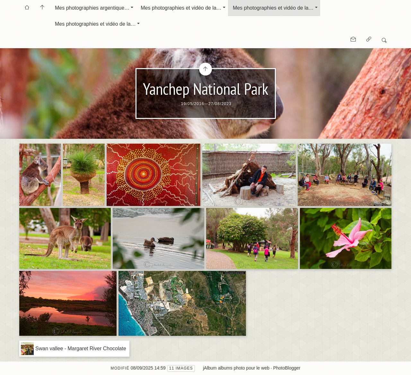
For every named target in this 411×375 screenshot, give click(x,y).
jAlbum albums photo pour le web (236, 368)
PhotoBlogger (287, 368)
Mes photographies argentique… (92, 8)
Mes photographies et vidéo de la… (181, 8)
